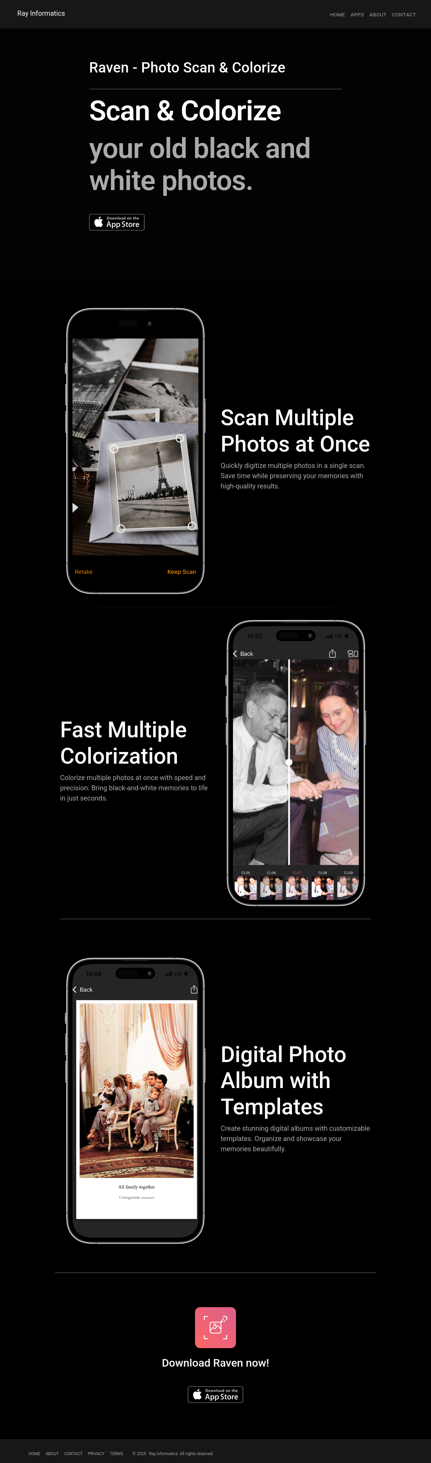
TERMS (116, 1453)
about (377, 14)
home (337, 14)
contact (404, 14)
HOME (34, 1453)
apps (357, 14)
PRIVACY (96, 1453)
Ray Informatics (41, 13)
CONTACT (73, 1453)
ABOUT (52, 1453)
